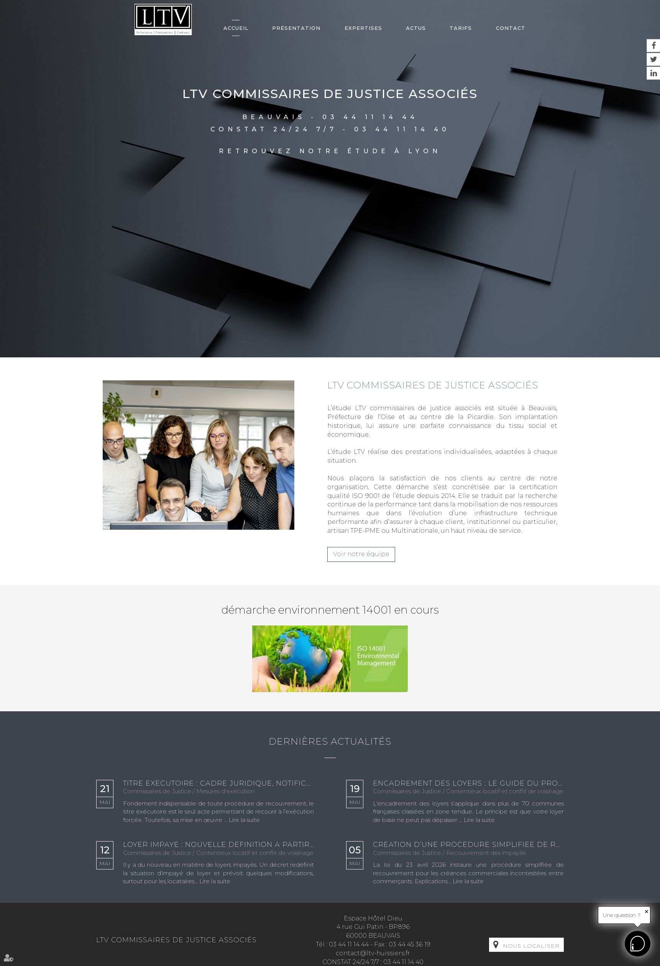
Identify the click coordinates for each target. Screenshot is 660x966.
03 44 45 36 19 (409, 944)
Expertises (363, 28)
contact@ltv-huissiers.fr (373, 953)
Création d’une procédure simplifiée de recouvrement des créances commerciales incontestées (468, 845)
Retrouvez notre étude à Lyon (330, 151)
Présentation (296, 28)
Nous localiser (531, 945)
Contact (510, 28)
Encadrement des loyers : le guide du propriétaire (468, 784)
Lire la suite (244, 820)
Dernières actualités (330, 741)
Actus (416, 28)
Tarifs (461, 28)
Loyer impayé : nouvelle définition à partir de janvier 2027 (218, 845)
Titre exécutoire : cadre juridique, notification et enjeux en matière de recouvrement (218, 784)
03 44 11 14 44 (370, 117)
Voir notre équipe (361, 554)
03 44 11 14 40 (402, 129)
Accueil (235, 28)
